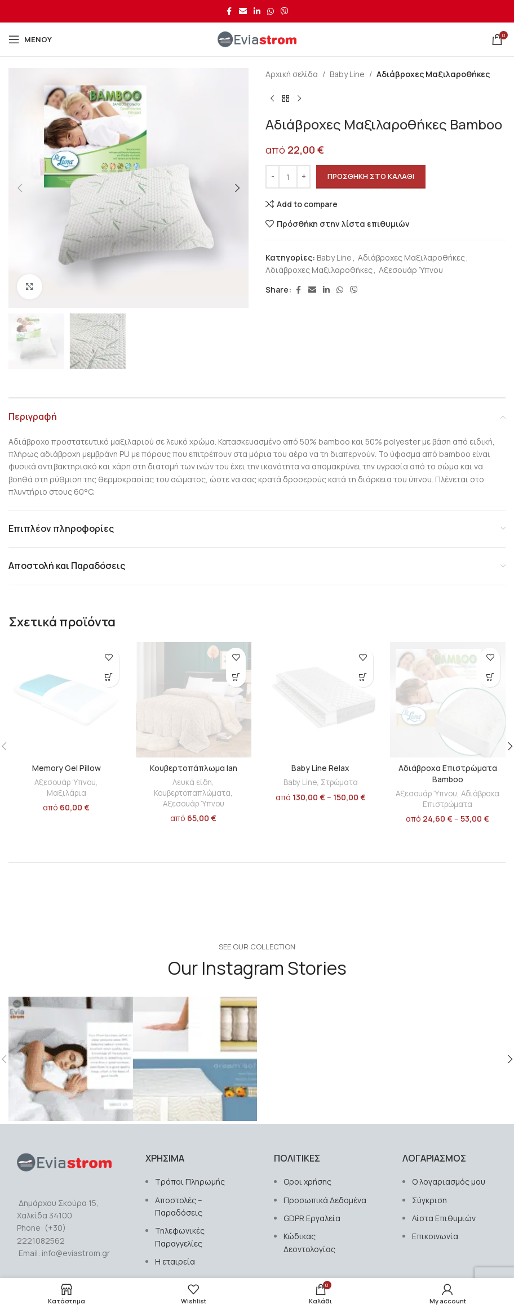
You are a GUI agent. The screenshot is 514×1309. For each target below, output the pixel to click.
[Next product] (299, 98)
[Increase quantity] (303, 177)
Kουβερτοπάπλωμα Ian (193, 768)
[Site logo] (257, 38)
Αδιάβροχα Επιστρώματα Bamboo (447, 773)
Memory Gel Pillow (66, 768)
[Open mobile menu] (30, 39)
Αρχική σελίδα (291, 74)
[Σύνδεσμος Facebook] (229, 11)
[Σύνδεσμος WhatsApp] (270, 11)
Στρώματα (339, 782)
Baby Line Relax (320, 768)
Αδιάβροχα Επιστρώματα (461, 798)
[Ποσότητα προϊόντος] (288, 177)
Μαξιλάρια (66, 793)
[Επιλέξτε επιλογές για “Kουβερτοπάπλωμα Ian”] (236, 677)
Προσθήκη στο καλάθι (370, 176)
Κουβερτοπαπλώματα (192, 793)
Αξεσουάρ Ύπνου (411, 270)
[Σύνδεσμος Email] (243, 11)
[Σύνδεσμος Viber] (284, 11)
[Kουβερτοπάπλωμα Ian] (194, 700)
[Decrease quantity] (272, 177)
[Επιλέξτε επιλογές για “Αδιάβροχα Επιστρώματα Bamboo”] (490, 677)
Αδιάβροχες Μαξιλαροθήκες (433, 74)
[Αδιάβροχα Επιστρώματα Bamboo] (448, 700)
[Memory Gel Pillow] (66, 700)
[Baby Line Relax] (321, 700)
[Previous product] (272, 98)
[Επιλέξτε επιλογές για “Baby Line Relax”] (363, 677)
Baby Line (347, 74)
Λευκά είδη (192, 782)
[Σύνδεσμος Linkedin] (257, 11)
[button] (19, 188)
